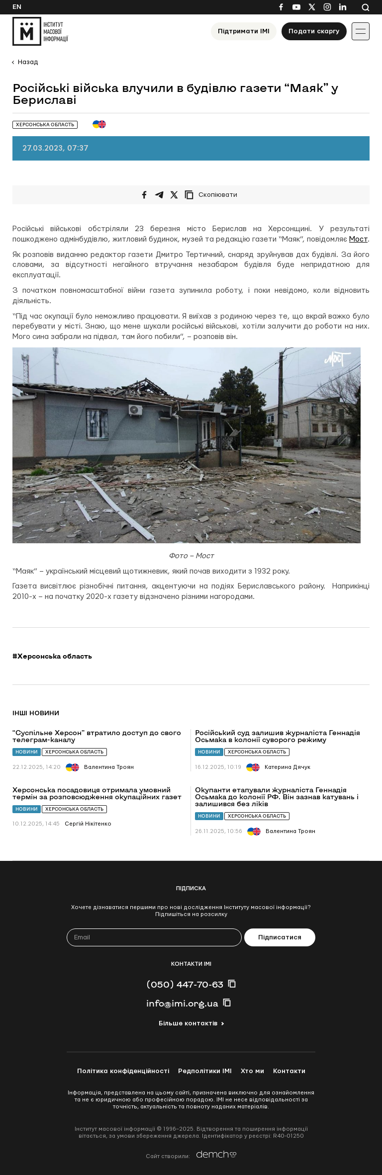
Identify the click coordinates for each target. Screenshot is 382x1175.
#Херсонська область (52, 656)
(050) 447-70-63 (184, 984)
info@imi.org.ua (182, 1003)
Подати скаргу (314, 31)
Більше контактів (188, 1023)
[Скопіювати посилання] (213, 194)
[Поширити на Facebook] (144, 194)
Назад (28, 62)
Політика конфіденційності (123, 1071)
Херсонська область (74, 752)
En (16, 6)
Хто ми (252, 1071)
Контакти (289, 1071)
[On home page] (40, 31)
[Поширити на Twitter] (174, 194)
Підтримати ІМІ (244, 31)
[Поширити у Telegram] (159, 194)
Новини (26, 752)
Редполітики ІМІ (205, 1071)
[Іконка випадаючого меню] (361, 31)
